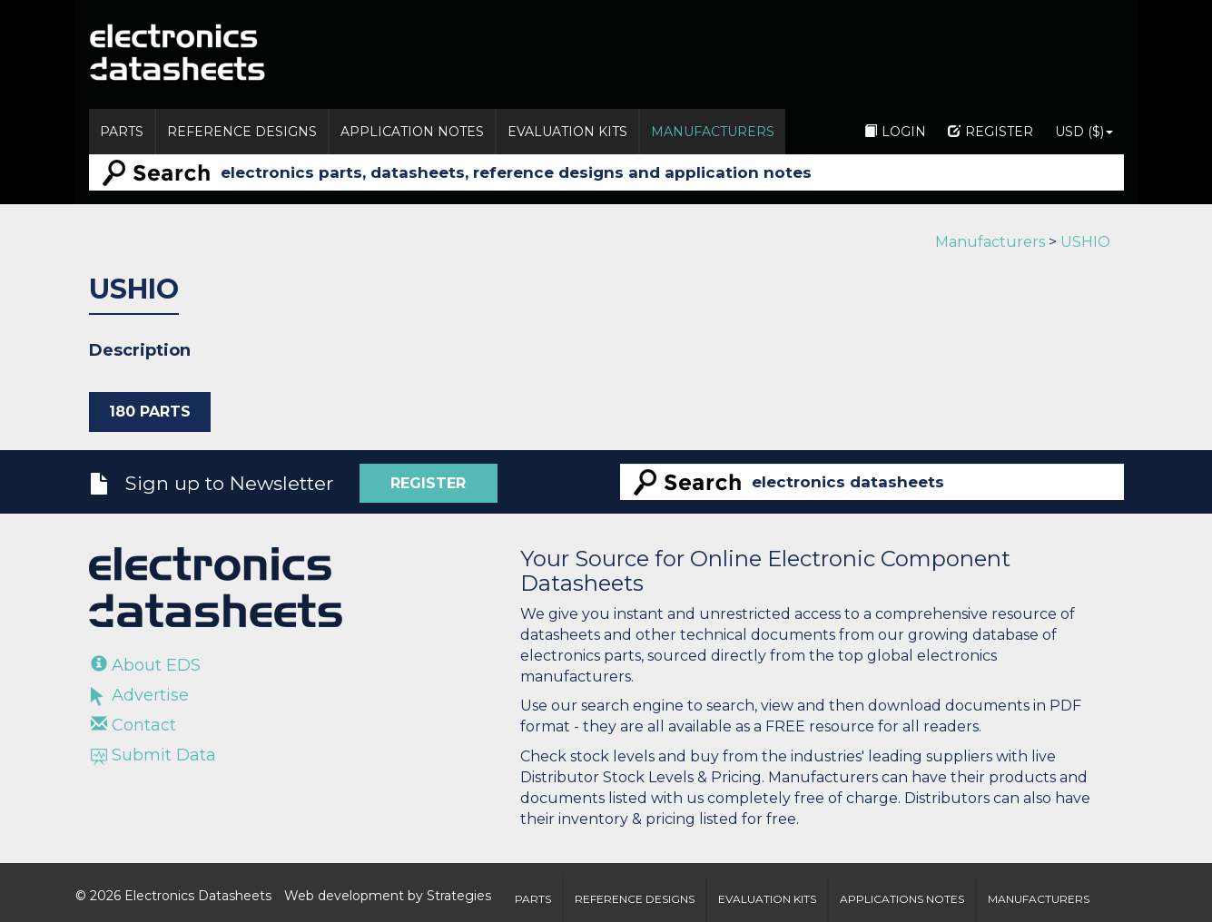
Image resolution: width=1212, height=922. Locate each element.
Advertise (140, 695)
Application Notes (412, 131)
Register (990, 131)
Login (895, 131)
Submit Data (153, 755)
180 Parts (150, 411)
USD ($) (1084, 131)
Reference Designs (242, 131)
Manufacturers (712, 131)
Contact (133, 725)
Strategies (459, 896)
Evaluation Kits (567, 131)
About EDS (146, 665)
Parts (121, 131)
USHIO (1085, 241)
